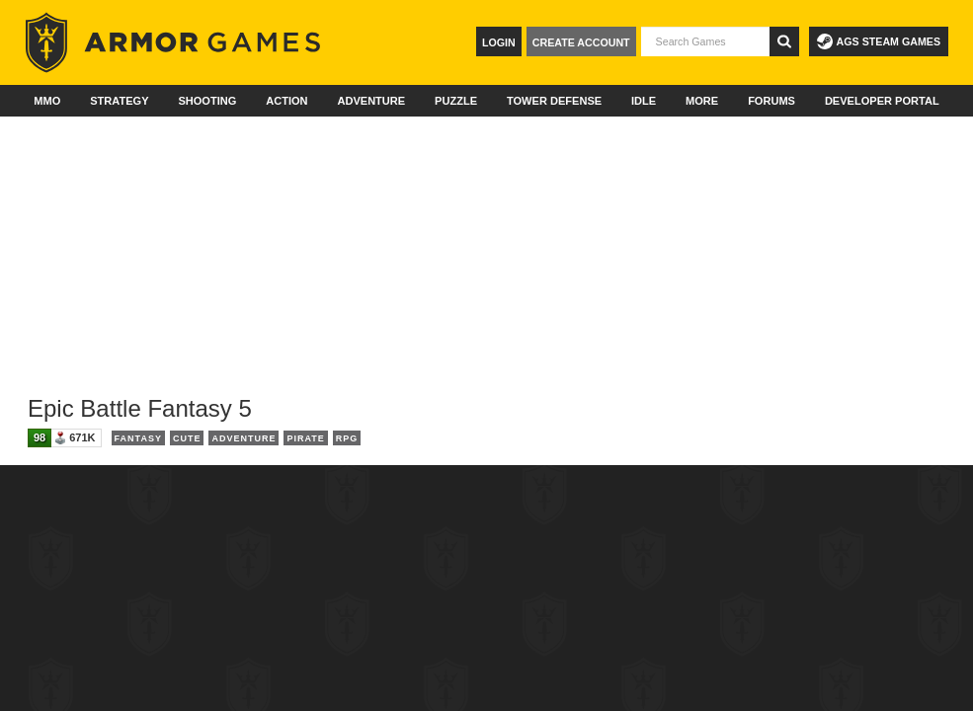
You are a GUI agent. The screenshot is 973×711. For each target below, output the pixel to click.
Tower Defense (554, 101)
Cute (187, 438)
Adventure (371, 101)
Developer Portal (882, 101)
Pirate (305, 438)
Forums (771, 101)
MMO (47, 101)
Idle (643, 101)
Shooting (207, 101)
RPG (347, 438)
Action (286, 101)
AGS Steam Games (878, 41)
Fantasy (138, 438)
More (702, 101)
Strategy (119, 101)
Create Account (581, 42)
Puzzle (456, 101)
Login (499, 42)
